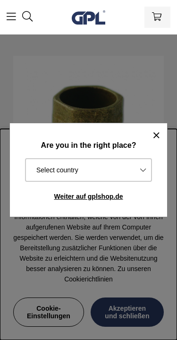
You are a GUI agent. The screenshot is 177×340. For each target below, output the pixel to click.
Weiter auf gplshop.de (88, 196)
